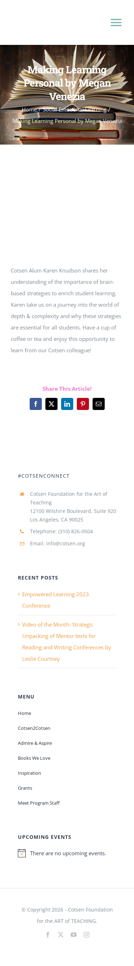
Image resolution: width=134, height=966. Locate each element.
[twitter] (61, 935)
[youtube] (73, 935)
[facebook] (48, 935)
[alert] (67, 853)
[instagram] (86, 935)
